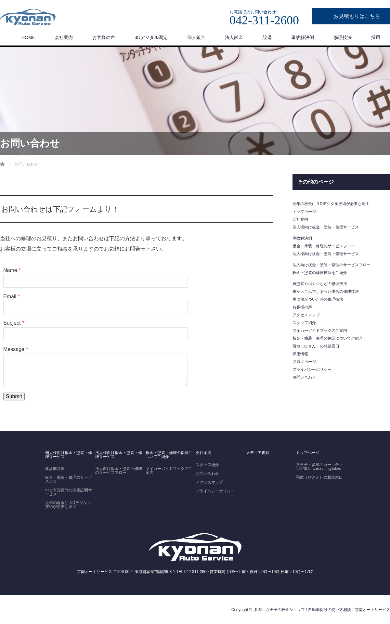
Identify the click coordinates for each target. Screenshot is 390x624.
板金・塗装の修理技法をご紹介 (319, 272)
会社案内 (64, 37)
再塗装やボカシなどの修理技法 (319, 283)
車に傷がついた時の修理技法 (317, 299)
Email (9, 296)
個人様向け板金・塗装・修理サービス (325, 227)
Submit (14, 396)
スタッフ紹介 (304, 322)
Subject (11, 323)
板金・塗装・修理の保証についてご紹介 (327, 338)
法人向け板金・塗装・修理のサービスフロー (331, 265)
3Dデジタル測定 (151, 37)
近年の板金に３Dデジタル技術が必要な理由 (331, 204)
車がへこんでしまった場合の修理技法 (325, 291)
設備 (267, 37)
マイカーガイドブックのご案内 (319, 330)
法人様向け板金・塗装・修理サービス (325, 254)
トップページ (304, 211)
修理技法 (342, 37)
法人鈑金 (234, 37)
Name (10, 270)
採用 (375, 37)
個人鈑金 (196, 37)
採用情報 (300, 354)
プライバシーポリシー (312, 369)
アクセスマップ (306, 315)
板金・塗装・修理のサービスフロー (323, 246)
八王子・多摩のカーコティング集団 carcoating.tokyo (319, 467)
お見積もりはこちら (356, 16)
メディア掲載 (257, 453)
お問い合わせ (304, 377)
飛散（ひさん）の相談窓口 (315, 346)
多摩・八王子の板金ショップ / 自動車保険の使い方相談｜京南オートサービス (322, 609)
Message (13, 349)
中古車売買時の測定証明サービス (68, 492)
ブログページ (304, 361)
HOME (28, 37)
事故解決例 (302, 37)
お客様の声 (103, 37)
